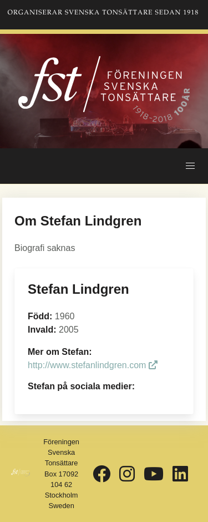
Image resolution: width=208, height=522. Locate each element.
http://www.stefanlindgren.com (93, 365)
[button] (190, 166)
